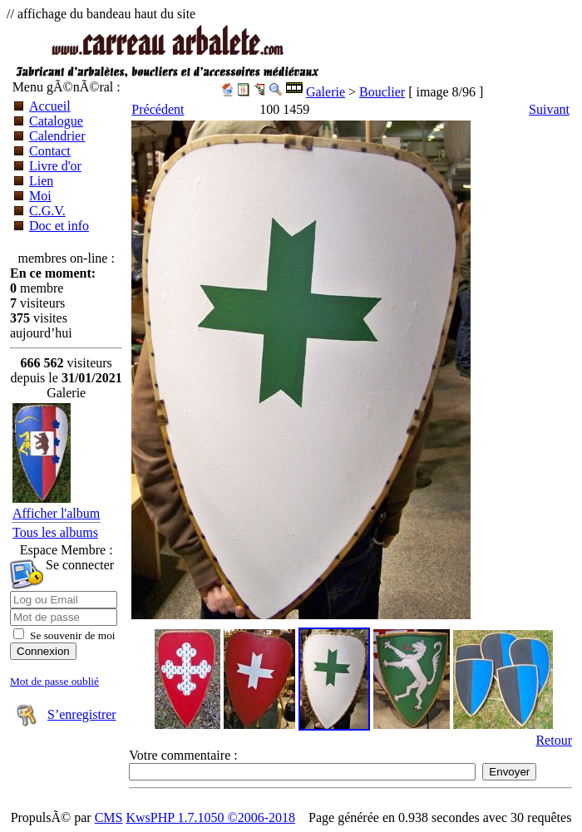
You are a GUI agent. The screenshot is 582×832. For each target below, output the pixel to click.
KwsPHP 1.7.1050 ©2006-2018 (210, 817)
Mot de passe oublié (54, 681)
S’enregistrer (81, 714)
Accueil (50, 106)
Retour (553, 740)
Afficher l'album (56, 513)
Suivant (549, 109)
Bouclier (382, 92)
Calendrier (57, 136)
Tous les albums (55, 532)
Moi (40, 196)
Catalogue (56, 121)
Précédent (157, 109)
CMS (109, 817)
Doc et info (59, 226)
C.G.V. (47, 211)
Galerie (325, 92)
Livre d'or (55, 166)
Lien (41, 181)
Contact (50, 151)
